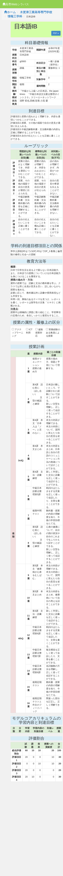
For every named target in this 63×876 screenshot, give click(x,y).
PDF (56, 33)
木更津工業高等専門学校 (36, 12)
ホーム (10, 12)
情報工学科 (15, 16)
